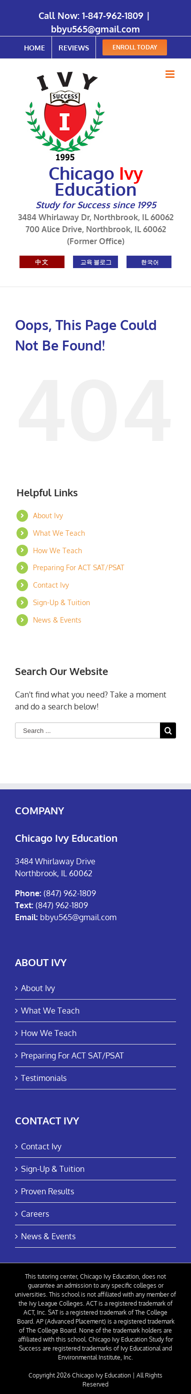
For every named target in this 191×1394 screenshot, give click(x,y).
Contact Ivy (51, 585)
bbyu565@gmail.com (95, 28)
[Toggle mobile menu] (171, 74)
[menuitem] (35, 47)
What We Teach (59, 533)
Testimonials (43, 1078)
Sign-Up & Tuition (61, 602)
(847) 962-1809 (70, 893)
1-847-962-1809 (113, 15)
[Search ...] (87, 730)
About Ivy (48, 515)
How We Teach (57, 550)
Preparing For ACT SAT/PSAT (78, 567)
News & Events (57, 620)
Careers (35, 1214)
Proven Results (47, 1191)
